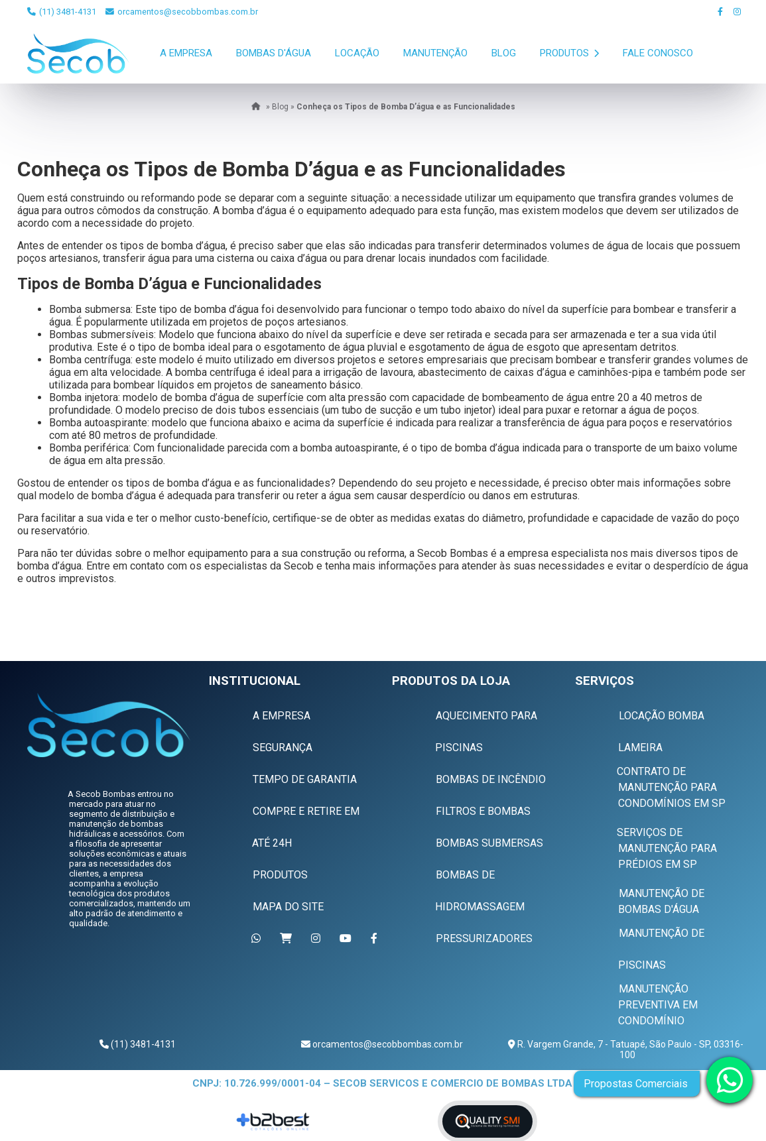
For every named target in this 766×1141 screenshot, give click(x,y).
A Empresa (186, 53)
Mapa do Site (288, 906)
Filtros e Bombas (483, 811)
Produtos (569, 53)
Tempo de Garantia (305, 779)
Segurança (282, 747)
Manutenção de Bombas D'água (661, 901)
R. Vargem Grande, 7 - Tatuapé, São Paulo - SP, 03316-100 (629, 1049)
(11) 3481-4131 (61, 12)
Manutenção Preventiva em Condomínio (658, 1005)
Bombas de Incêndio (491, 779)
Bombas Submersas (489, 843)
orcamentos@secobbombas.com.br (181, 12)
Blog (503, 53)
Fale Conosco (658, 53)
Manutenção (435, 53)
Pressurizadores (484, 938)
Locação (357, 53)
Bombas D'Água (273, 53)
